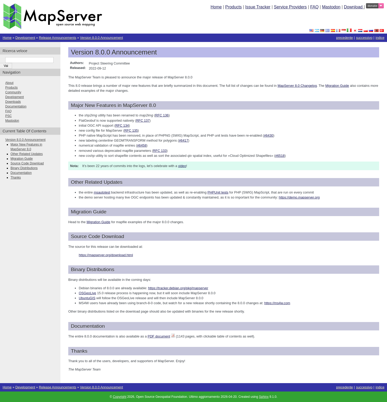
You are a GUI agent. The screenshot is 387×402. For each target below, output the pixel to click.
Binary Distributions (24, 168)
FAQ (314, 7)
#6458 (142, 145)
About (9, 83)
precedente (344, 38)
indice (380, 38)
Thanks (16, 177)
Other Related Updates (27, 154)
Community (13, 92)
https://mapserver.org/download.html (106, 255)
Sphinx (264, 397)
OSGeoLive (87, 293)
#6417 (183, 140)
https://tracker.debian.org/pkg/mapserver (178, 288)
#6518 (280, 156)
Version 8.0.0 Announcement (101, 38)
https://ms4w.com (277, 303)
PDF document (159, 336)
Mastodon (331, 7)
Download (354, 7)
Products (233, 7)
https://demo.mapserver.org (299, 197)
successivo (364, 38)
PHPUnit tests (217, 192)
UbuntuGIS (87, 298)
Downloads (13, 102)
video (182, 166)
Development (25, 38)
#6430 (268, 135)
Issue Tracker (257, 7)
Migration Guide (22, 158)
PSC (8, 116)
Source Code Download (27, 163)
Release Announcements (57, 38)
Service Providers (290, 7)
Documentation (16, 106)
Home (216, 7)
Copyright (119, 397)
